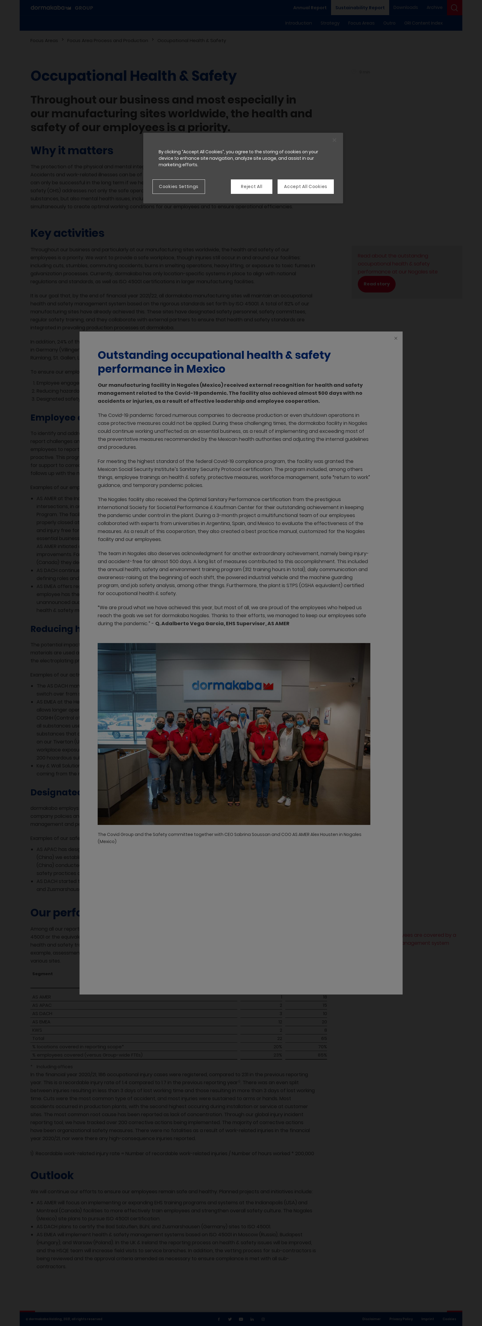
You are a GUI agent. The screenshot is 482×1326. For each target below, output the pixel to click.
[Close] (334, 140)
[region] (243, 168)
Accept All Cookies (305, 186)
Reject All (251, 186)
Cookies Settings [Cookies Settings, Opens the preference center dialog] (179, 186)
